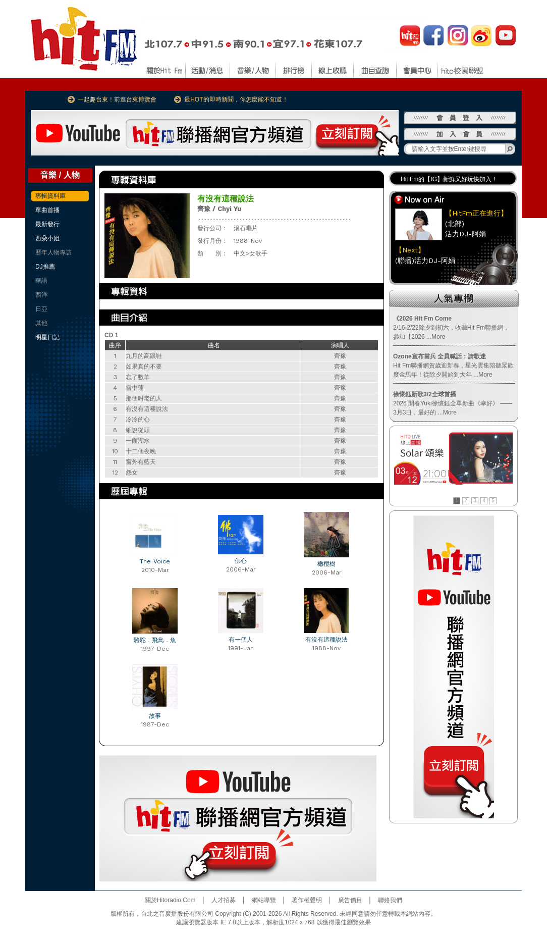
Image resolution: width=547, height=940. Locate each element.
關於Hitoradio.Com (170, 900)
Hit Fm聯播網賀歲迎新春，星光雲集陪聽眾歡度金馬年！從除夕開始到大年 (453, 365)
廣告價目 (350, 900)
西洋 (41, 294)
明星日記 (47, 337)
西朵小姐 (47, 238)
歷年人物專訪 (53, 252)
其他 (41, 323)
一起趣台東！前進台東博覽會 (117, 99)
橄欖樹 (326, 563)
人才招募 (223, 900)
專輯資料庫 (50, 195)
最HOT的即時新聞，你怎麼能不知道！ (236, 99)
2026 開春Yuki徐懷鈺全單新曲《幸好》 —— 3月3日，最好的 (452, 403)
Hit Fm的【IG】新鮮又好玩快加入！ (449, 179)
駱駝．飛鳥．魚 (155, 640)
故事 (155, 715)
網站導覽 (264, 900)
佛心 (241, 560)
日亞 (41, 308)
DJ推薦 (45, 266)
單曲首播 (47, 210)
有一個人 (241, 639)
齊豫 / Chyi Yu (219, 209)
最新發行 (47, 224)
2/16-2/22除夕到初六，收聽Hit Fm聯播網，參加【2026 (451, 327)
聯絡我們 (390, 900)
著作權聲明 (307, 900)
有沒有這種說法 (326, 639)
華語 (41, 280)
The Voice (155, 561)
